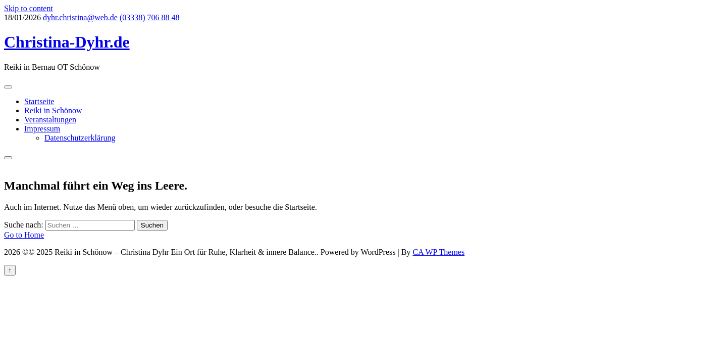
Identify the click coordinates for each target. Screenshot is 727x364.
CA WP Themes (438, 252)
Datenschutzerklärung (79, 137)
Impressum (42, 128)
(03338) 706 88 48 (150, 17)
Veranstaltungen (50, 119)
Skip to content (28, 8)
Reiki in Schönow (53, 110)
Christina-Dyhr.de (67, 42)
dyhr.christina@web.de (80, 17)
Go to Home (24, 235)
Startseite (39, 101)
